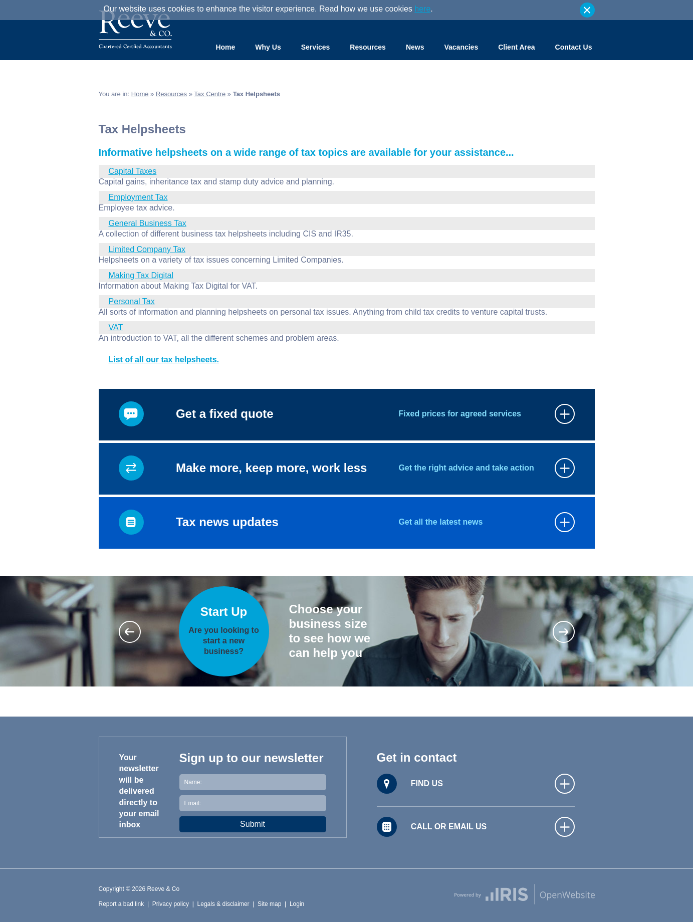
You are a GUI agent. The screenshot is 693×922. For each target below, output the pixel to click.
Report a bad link (121, 903)
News (415, 47)
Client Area (516, 47)
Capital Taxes (133, 171)
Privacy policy (170, 903)
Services (315, 47)
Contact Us (573, 47)
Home (225, 47)
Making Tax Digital (141, 275)
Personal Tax (132, 301)
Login (297, 903)
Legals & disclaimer (223, 903)
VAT (116, 327)
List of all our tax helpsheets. (164, 359)
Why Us (268, 47)
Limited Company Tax (147, 249)
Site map (269, 903)
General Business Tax (147, 223)
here (422, 9)
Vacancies (461, 47)
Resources (368, 47)
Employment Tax (138, 197)
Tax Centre (209, 94)
